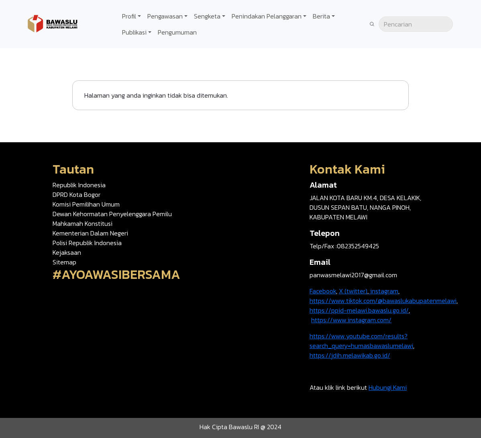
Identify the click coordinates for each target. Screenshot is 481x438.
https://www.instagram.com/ (351, 320)
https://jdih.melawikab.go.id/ (350, 355)
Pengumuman (177, 32)
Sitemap (64, 262)
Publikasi (134, 32)
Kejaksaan (67, 252)
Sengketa (207, 16)
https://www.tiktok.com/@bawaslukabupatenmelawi (383, 300)
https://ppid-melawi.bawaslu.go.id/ (359, 310)
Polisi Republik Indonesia (87, 243)
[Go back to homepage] (52, 23)
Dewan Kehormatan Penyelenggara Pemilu (112, 214)
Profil (129, 16)
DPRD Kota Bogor (76, 194)
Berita (321, 16)
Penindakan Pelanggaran (267, 16)
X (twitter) (353, 291)
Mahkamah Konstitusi (82, 223)
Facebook (323, 291)
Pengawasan (165, 16)
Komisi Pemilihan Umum (86, 204)
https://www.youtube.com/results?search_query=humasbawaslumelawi (361, 340)
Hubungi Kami (388, 387)
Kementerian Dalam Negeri (90, 233)
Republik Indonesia (79, 185)
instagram (383, 291)
